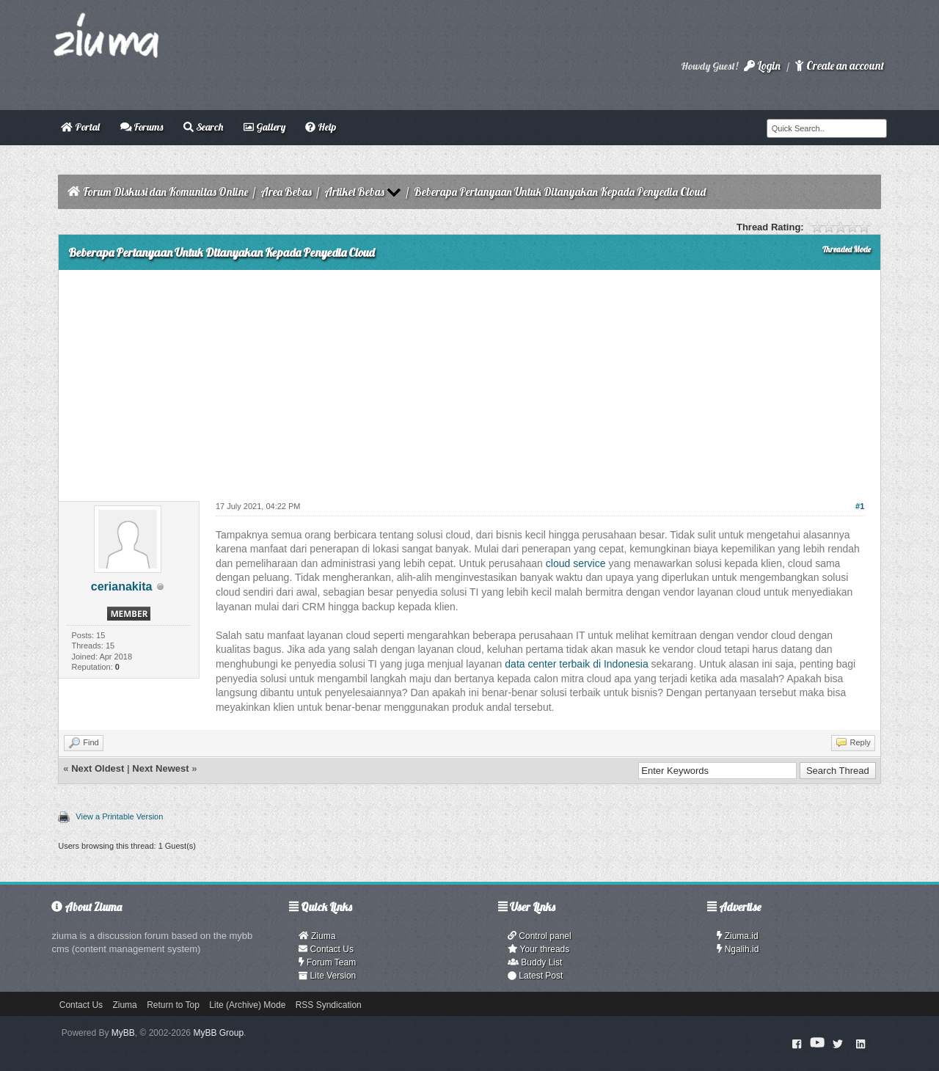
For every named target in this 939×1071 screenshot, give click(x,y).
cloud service (576, 563)
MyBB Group (218, 1033)
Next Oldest (97, 768)
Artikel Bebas (354, 192)
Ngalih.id (738, 949)
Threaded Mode (846, 249)
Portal (80, 127)
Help (320, 127)
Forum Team (327, 962)
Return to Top (173, 1005)
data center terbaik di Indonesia (576, 664)
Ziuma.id (738, 936)
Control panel (539, 936)
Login (762, 66)
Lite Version (327, 976)
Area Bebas (286, 192)
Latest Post (535, 976)
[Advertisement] (469, 380)
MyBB (123, 1033)
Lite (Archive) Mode (247, 1005)
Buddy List (535, 962)
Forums (142, 127)
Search (203, 127)
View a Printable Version (119, 816)
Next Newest (160, 768)
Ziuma (317, 936)
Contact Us (326, 949)
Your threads (538, 949)
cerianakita (122, 586)
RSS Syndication (329, 1005)
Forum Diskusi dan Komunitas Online (165, 192)
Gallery (264, 127)
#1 (859, 506)
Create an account (839, 66)
